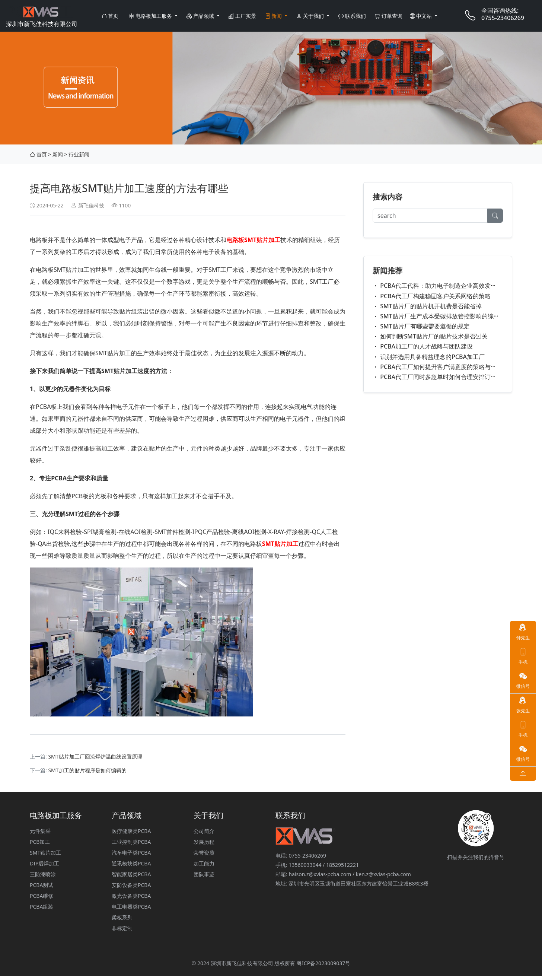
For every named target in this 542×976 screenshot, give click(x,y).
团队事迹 (204, 874)
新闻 (274, 15)
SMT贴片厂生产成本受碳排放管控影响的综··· (435, 316)
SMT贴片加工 (45, 852)
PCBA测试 (41, 884)
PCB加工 (40, 841)
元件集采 (40, 830)
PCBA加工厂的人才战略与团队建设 (423, 346)
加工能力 (204, 863)
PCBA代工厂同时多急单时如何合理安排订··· (434, 377)
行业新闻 (78, 154)
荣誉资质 (204, 852)
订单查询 (388, 15)
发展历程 (204, 841)
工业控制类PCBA (131, 841)
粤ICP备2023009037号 (323, 963)
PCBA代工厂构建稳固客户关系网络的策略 (432, 296)
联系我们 (352, 15)
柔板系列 (122, 917)
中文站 (421, 15)
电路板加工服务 (151, 15)
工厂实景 (242, 15)
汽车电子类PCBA (131, 852)
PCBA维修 (41, 895)
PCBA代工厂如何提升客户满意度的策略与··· (434, 367)
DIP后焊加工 (44, 863)
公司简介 (204, 830)
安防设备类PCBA (131, 884)
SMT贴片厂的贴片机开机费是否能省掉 (427, 306)
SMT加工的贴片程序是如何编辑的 (87, 770)
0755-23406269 (502, 18)
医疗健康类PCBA (131, 830)
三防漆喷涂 (43, 874)
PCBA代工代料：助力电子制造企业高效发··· (434, 286)
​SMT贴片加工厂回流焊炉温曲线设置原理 (95, 756)
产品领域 (200, 15)
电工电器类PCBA (131, 906)
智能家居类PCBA (131, 874)
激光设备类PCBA (131, 895)
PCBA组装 (41, 906)
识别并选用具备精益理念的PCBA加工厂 (429, 357)
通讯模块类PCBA (131, 863)
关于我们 (310, 15)
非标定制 (122, 928)
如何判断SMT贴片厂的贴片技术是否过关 (430, 336)
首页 (110, 15)
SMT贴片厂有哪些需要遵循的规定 (421, 326)
